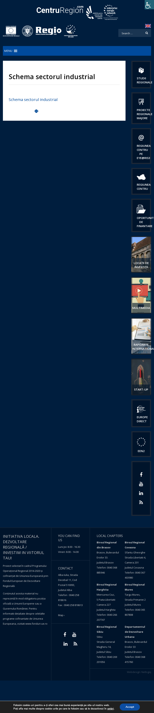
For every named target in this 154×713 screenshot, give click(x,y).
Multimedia (141, 308)
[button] (8, 51)
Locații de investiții (141, 265)
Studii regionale (144, 80)
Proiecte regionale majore (144, 114)
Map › (61, 615)
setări (110, 708)
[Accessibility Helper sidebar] (149, 4)
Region (59, 10)
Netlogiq (146, 672)
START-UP (141, 389)
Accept (130, 707)
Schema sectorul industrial (33, 99)
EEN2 (141, 451)
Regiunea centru (144, 187)
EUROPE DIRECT (142, 419)
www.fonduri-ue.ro (36, 623)
